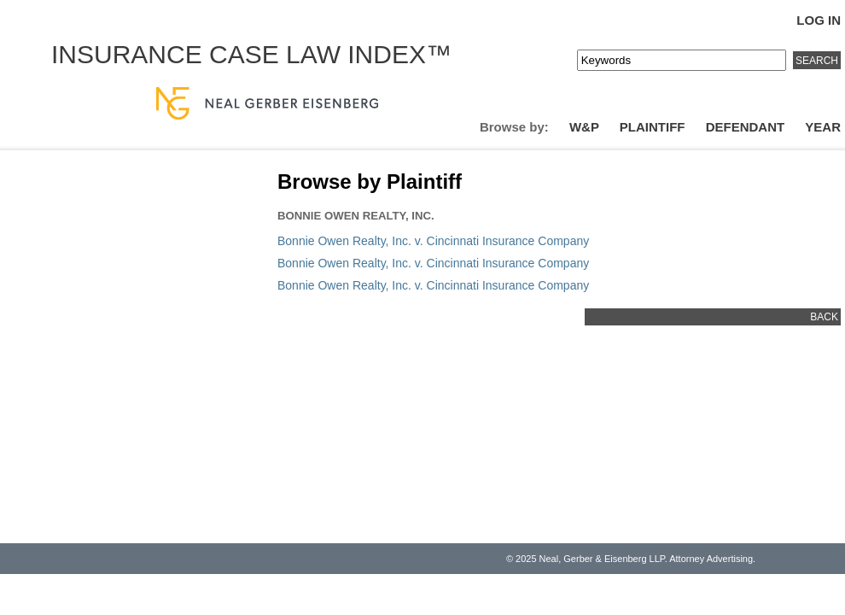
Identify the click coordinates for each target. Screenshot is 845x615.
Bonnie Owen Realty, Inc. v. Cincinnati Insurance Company (433, 241)
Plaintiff (652, 127)
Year (823, 127)
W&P (584, 127)
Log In (818, 20)
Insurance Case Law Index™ (251, 54)
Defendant (745, 127)
